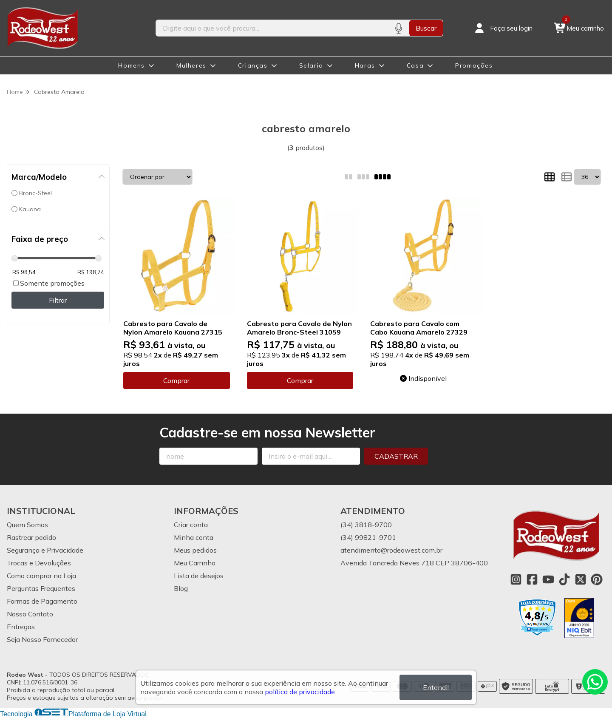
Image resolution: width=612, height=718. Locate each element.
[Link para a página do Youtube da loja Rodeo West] (548, 579)
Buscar (426, 28)
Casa (415, 65)
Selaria (311, 65)
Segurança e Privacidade (45, 550)
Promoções (474, 65)
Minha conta (193, 537)
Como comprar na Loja (41, 575)
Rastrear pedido (31, 537)
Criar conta (191, 524)
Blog (181, 588)
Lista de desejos (199, 575)
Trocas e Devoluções (39, 563)
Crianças (253, 65)
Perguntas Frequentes (41, 588)
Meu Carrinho (194, 563)
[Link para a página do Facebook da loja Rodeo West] (532, 579)
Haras (365, 65)
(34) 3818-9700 (366, 524)
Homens (131, 65)
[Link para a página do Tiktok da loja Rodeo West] (564, 579)
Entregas (21, 626)
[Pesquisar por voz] (398, 28)
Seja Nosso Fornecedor (42, 639)
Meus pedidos (195, 550)
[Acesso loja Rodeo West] (502, 28)
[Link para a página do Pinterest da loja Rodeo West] (597, 579)
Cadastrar (396, 456)
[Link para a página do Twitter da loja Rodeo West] (580, 579)
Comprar (176, 380)
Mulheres (191, 65)
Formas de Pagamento (42, 601)
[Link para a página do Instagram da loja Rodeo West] (516, 579)
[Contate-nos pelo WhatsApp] (595, 682)
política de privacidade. (300, 691)
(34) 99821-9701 (368, 537)
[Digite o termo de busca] (272, 28)
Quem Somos (27, 524)
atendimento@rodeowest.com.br (391, 550)
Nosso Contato (30, 614)
